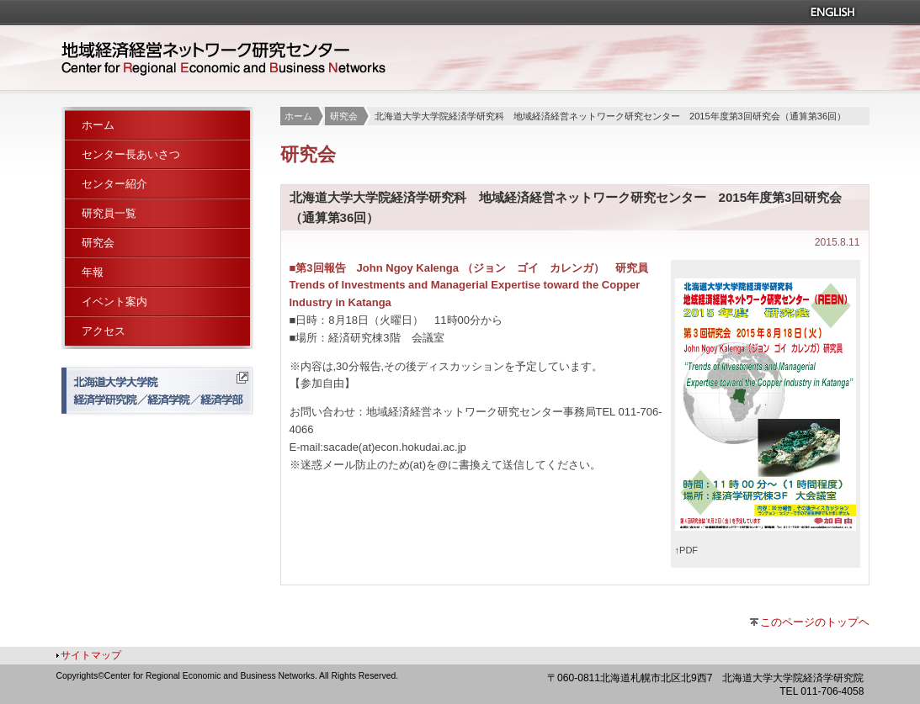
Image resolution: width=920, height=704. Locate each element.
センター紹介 (114, 183)
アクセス (103, 331)
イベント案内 (114, 301)
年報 (93, 272)
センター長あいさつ (131, 154)
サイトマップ (91, 655)
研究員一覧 (109, 213)
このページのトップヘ (814, 622)
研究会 (344, 116)
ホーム (298, 116)
